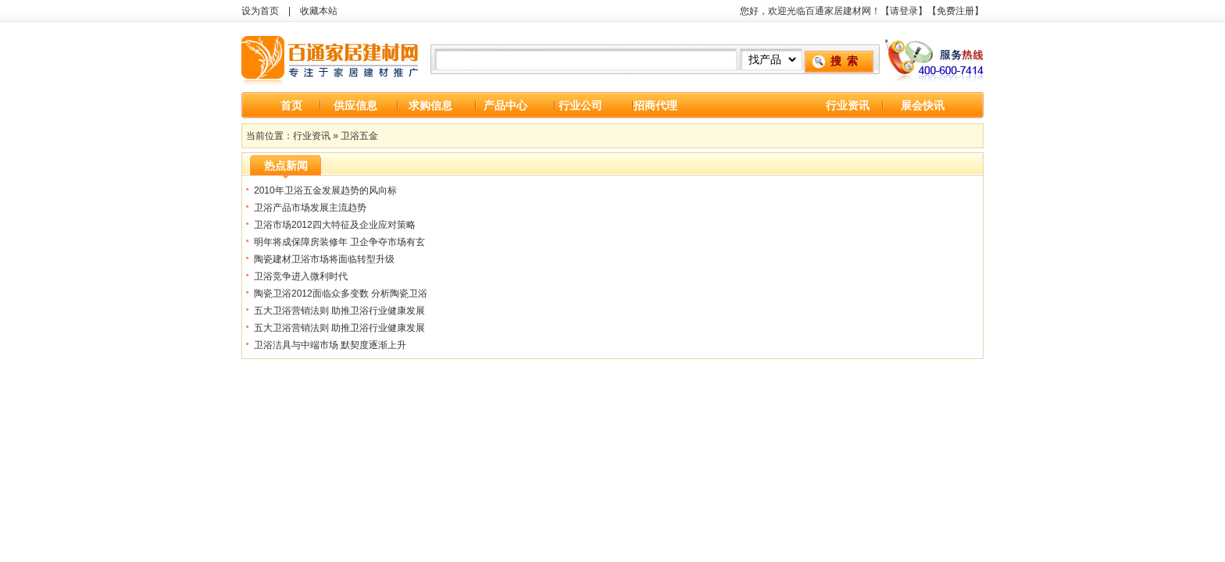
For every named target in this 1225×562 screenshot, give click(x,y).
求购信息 (430, 105)
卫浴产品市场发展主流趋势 (310, 207)
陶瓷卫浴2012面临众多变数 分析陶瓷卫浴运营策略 (340, 295)
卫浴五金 (359, 135)
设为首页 (260, 10)
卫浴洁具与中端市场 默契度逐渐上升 (330, 345)
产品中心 (505, 105)
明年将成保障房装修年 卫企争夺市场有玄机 (339, 244)
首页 (291, 105)
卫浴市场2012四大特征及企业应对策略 (335, 224)
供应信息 (355, 105)
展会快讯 (923, 105)
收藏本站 (319, 10)
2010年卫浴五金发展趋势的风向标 (325, 190)
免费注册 (955, 10)
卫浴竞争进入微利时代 (301, 276)
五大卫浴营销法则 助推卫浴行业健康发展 (339, 310)
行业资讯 (848, 105)
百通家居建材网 (331, 57)
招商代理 (655, 105)
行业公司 (580, 105)
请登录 (904, 10)
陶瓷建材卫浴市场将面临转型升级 (324, 259)
